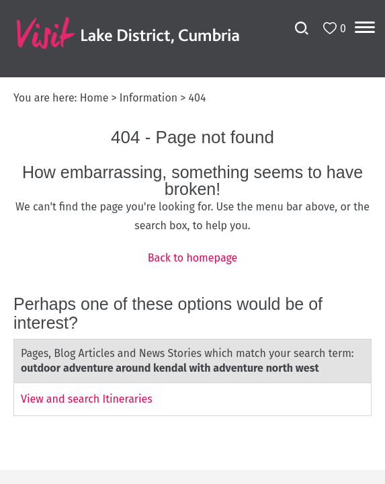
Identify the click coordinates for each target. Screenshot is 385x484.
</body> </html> (192, 242)
